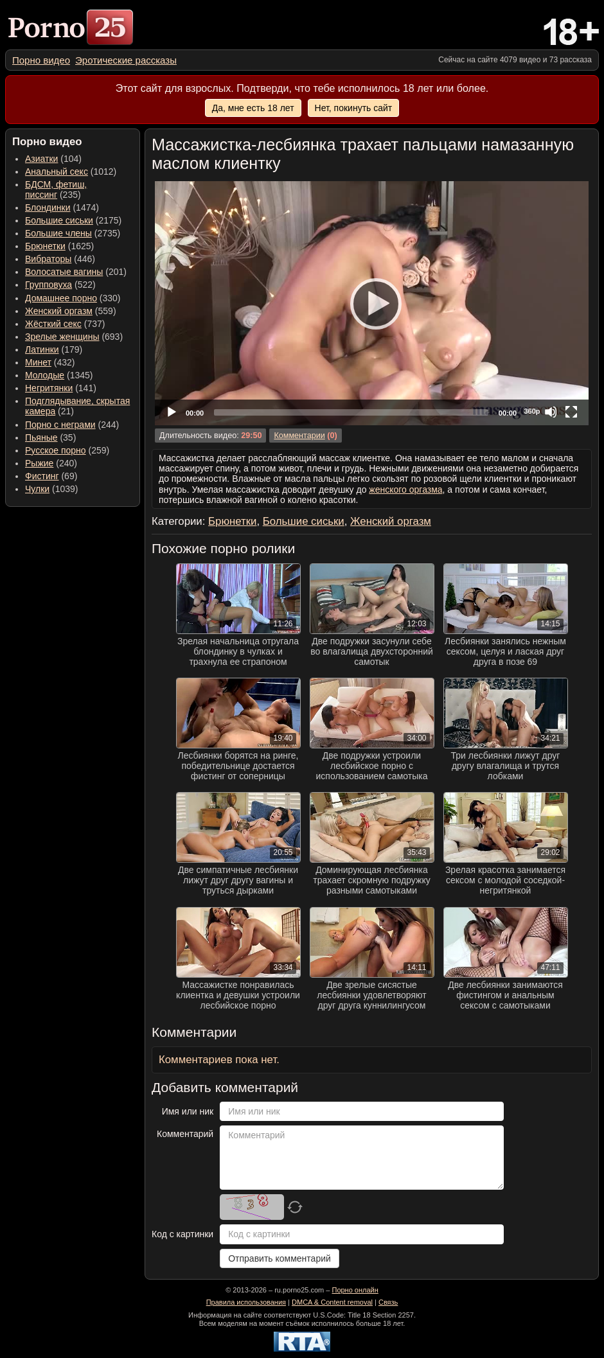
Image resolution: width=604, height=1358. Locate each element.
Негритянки (49, 388)
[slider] (351, 412)
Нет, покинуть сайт (354, 108)
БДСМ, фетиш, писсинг (56, 189)
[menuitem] (41, 60)
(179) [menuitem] (53, 349)
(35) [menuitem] (50, 437)
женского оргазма (405, 489)
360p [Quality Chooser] (532, 411)
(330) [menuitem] (73, 298)
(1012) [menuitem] (70, 171)
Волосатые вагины (64, 272)
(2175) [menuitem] (73, 220)
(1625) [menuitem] (59, 246)
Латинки (42, 349)
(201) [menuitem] (76, 272)
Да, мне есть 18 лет (253, 108)
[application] (372, 303)
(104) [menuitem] (53, 159)
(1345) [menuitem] (59, 375)
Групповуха (48, 284)
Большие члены (58, 233)
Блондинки (48, 207)
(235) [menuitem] (56, 189)
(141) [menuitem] (60, 388)
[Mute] (550, 412)
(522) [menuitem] (60, 284)
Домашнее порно (61, 298)
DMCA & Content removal (332, 1302)
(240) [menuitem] (51, 463)
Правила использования (246, 1302)
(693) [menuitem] (74, 336)
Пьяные (41, 437)
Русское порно (55, 450)
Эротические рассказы (126, 60)
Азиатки (41, 159)
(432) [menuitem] (50, 362)
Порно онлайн (355, 1290)
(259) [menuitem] (67, 450)
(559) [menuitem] (70, 311)
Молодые (44, 375)
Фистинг (42, 476)
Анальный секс (56, 171)
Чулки (37, 489)
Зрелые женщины (62, 336)
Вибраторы (48, 259)
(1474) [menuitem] (62, 207)
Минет (38, 362)
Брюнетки (45, 246)
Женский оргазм (59, 311)
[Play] (372, 303)
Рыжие (39, 463)
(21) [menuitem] (77, 406)
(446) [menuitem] (60, 259)
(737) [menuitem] (65, 324)
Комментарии (299, 435)
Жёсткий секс (53, 324)
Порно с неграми (60, 424)
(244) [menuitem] (72, 424)
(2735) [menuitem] (72, 233)
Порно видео (41, 60)
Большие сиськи (59, 220)
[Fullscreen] (571, 412)
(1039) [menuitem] (51, 489)
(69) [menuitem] (51, 476)
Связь (388, 1302)
